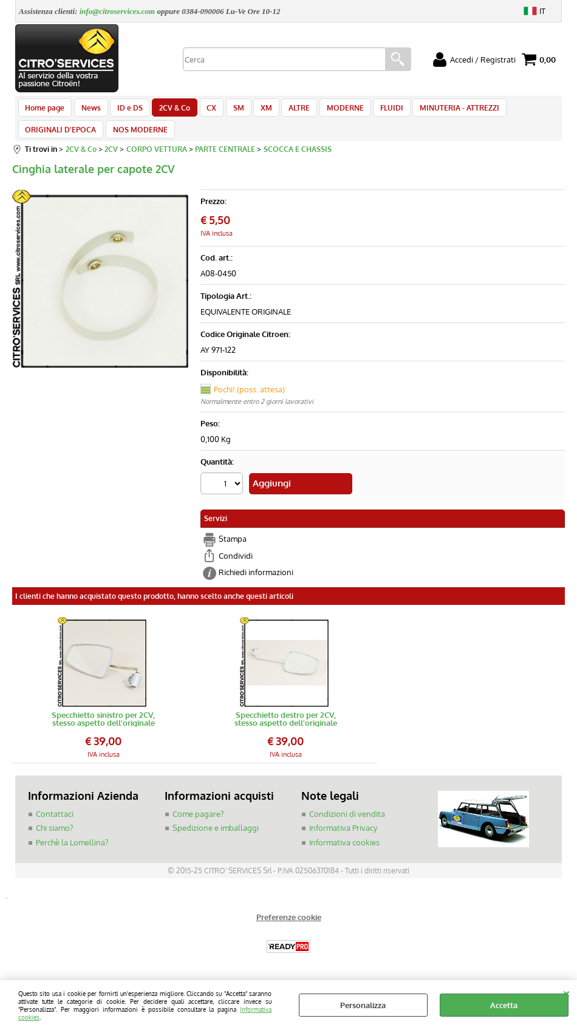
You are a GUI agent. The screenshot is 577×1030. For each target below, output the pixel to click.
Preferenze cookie (288, 928)
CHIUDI (566, 992)
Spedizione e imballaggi (215, 839)
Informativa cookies (344, 853)
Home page (44, 110)
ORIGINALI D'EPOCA (60, 139)
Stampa (233, 550)
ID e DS (125, 110)
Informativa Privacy (343, 839)
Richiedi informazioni (256, 583)
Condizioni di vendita (347, 825)
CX (203, 110)
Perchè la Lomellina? (72, 853)
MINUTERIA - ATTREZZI (439, 110)
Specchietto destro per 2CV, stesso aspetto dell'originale (285, 730)
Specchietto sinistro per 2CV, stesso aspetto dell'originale (103, 730)
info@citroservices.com (117, 11)
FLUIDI (373, 110)
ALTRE (285, 110)
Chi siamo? (54, 839)
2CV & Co (168, 110)
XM (254, 110)
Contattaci (54, 825)
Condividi (236, 566)
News (88, 110)
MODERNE (328, 110)
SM (228, 110)
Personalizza (363, 1005)
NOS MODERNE (138, 139)
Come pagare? (198, 825)
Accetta (503, 1005)
